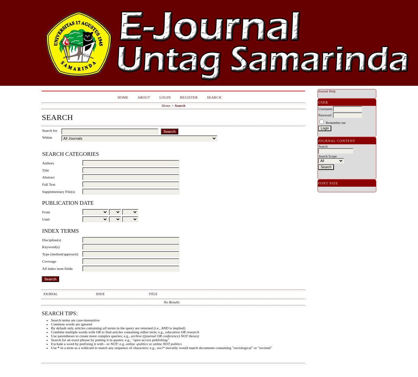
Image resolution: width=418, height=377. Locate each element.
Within (47, 137)
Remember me (336, 123)
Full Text (48, 184)
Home (123, 97)
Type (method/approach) (60, 254)
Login (165, 97)
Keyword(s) (50, 247)
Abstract (48, 177)
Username (325, 109)
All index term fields (57, 269)
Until (46, 219)
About (144, 97)
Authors (48, 163)
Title (45, 170)
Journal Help (326, 91)
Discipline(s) (51, 240)
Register (189, 97)
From (46, 212)
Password (324, 115)
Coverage (49, 261)
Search (214, 97)
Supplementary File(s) (58, 192)
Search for (49, 130)
